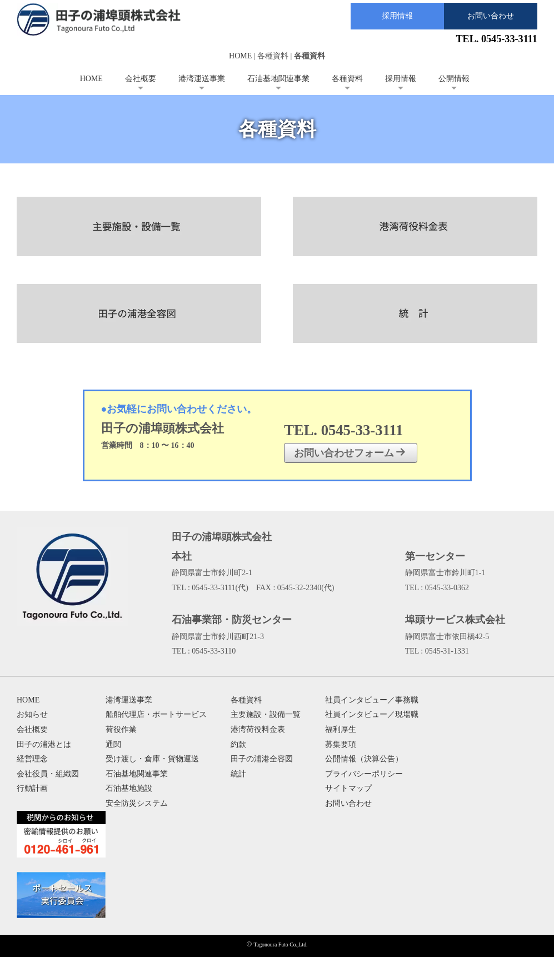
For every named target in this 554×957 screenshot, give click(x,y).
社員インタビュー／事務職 (371, 700)
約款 (238, 744)
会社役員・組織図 (48, 774)
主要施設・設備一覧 (266, 714)
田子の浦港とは (44, 744)
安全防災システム (137, 803)
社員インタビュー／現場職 (371, 714)
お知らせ (32, 714)
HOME (240, 56)
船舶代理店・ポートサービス (156, 714)
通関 (113, 744)
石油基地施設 (129, 788)
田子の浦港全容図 (262, 759)
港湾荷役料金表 (258, 729)
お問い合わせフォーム (350, 452)
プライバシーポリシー (364, 774)
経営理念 (32, 759)
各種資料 (347, 78)
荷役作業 (121, 729)
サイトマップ (348, 788)
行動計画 (32, 788)
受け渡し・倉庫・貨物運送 (152, 759)
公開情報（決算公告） (364, 759)
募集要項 (340, 744)
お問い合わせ (490, 16)
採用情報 (397, 16)
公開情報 (454, 78)
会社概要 (140, 78)
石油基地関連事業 (278, 78)
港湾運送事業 (201, 78)
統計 (238, 774)
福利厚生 (340, 729)
